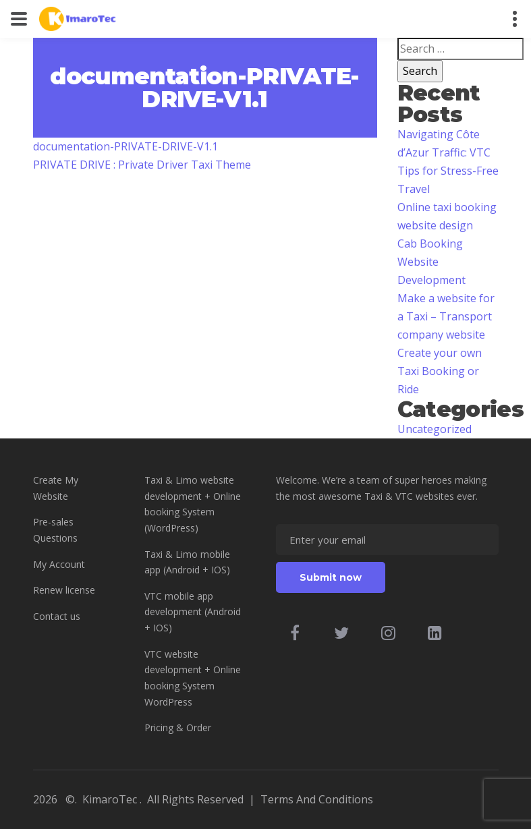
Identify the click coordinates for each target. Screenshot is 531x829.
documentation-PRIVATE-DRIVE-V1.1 (125, 146)
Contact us (56, 616)
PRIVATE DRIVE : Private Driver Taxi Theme (142, 164)
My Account (59, 564)
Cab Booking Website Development (431, 261)
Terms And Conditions (316, 799)
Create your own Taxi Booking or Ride (439, 371)
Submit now (331, 577)
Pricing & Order (177, 727)
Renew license (64, 589)
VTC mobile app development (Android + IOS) (192, 612)
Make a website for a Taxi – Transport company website (446, 316)
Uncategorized (434, 429)
